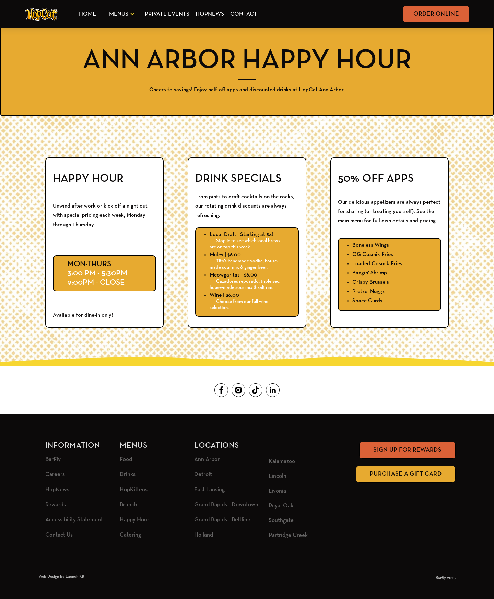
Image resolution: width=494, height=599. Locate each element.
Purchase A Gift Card (406, 474)
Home (87, 14)
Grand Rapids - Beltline (222, 520)
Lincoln (277, 476)
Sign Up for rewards (407, 450)
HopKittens (134, 490)
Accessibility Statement (74, 520)
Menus (118, 14)
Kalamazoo (282, 462)
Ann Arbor (207, 459)
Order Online (436, 14)
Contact (243, 14)
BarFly (53, 459)
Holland (203, 535)
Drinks (128, 475)
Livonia (277, 491)
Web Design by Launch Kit (61, 577)
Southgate (281, 521)
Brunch (128, 505)
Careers (55, 475)
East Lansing (209, 490)
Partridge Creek (288, 535)
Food (126, 459)
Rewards (55, 505)
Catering (130, 535)
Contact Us (59, 535)
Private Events (167, 14)
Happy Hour (134, 520)
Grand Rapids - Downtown (226, 505)
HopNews (210, 14)
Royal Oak (281, 506)
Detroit (203, 475)
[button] (120, 14)
